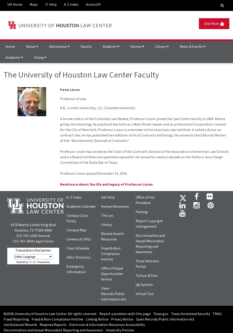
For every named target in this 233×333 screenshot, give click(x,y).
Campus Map (76, 230)
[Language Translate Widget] (33, 256)
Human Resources (115, 206)
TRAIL (217, 313)
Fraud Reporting (16, 319)
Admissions (59, 46)
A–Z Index (73, 197)
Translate (39, 262)
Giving (40, 57)
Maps (34, 4)
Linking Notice (97, 319)
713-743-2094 (23, 241)
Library (162, 46)
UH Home (14, 4)
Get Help (108, 197)
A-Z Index (71, 4)
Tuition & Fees (147, 275)
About (32, 46)
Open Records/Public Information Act (113, 294)
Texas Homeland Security (190, 313)
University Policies (120, 330)
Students (111, 46)
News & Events (192, 46)
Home (10, 46)
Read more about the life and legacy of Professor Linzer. (106, 184)
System (144, 284)
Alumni (137, 46)
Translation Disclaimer (33, 250)
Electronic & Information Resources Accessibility (107, 324)
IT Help (51, 4)
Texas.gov (160, 313)
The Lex (107, 215)
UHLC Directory (78, 257)
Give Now (214, 23)
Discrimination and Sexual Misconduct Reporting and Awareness (53, 330)
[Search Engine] (222, 5)
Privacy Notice (122, 319)
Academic (14, 57)
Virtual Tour (145, 293)
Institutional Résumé (20, 324)
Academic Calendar (81, 206)
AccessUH (93, 4)
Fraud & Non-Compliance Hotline (111, 254)
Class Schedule (77, 248)
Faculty (86, 46)
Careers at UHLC (79, 239)
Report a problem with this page (125, 313)
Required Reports (53, 324)
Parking (142, 211)
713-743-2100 (26, 235)
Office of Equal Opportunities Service (112, 274)
